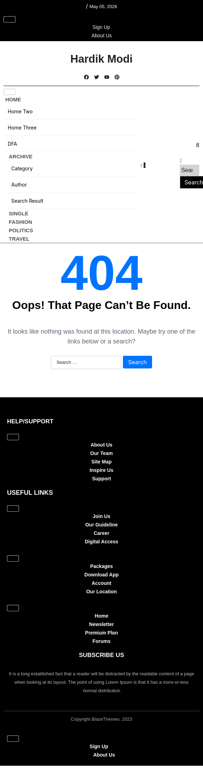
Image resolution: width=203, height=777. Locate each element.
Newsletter (101, 624)
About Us (102, 35)
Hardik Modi (101, 59)
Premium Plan (101, 633)
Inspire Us (101, 470)
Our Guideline (101, 525)
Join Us (102, 516)
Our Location (101, 591)
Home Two (20, 111)
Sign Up (101, 27)
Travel (19, 239)
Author (19, 185)
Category (22, 168)
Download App (101, 574)
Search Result (27, 201)
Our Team (101, 453)
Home (13, 99)
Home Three (22, 128)
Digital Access (101, 541)
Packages (101, 566)
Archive (21, 156)
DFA (12, 144)
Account (101, 583)
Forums (101, 641)
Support (101, 478)
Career (101, 533)
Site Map (101, 462)
